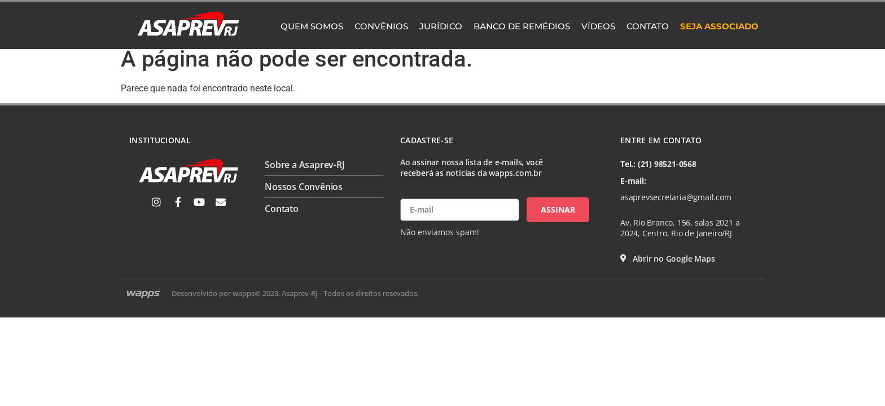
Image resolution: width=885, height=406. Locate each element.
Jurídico (440, 26)
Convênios (381, 26)
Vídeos (598, 26)
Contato (647, 26)
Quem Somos (312, 26)
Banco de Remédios (522, 26)
